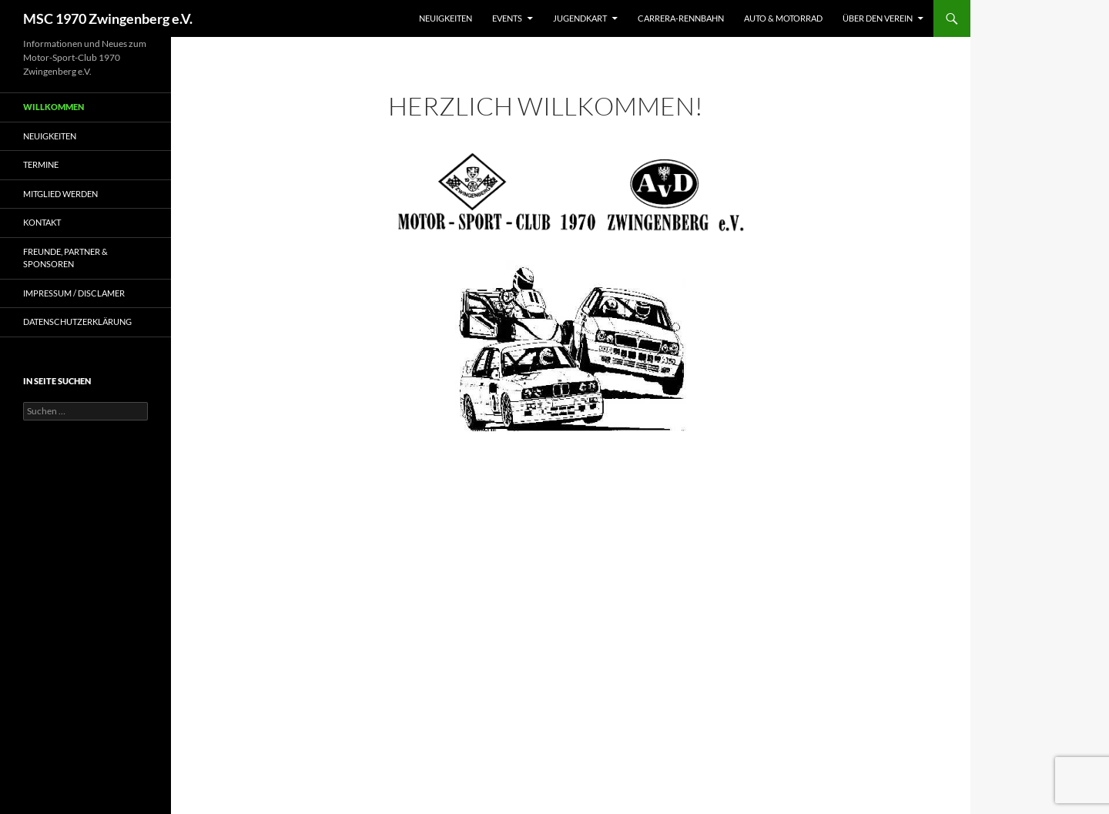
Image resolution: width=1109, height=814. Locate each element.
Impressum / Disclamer (74, 293)
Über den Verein (878, 18)
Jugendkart (580, 18)
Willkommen (53, 107)
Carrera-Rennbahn (681, 18)
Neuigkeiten (445, 18)
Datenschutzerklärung (77, 322)
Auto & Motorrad (783, 18)
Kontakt (42, 222)
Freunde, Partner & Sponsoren (65, 258)
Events (507, 18)
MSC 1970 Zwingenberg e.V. (108, 18)
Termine (41, 164)
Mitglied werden (60, 194)
